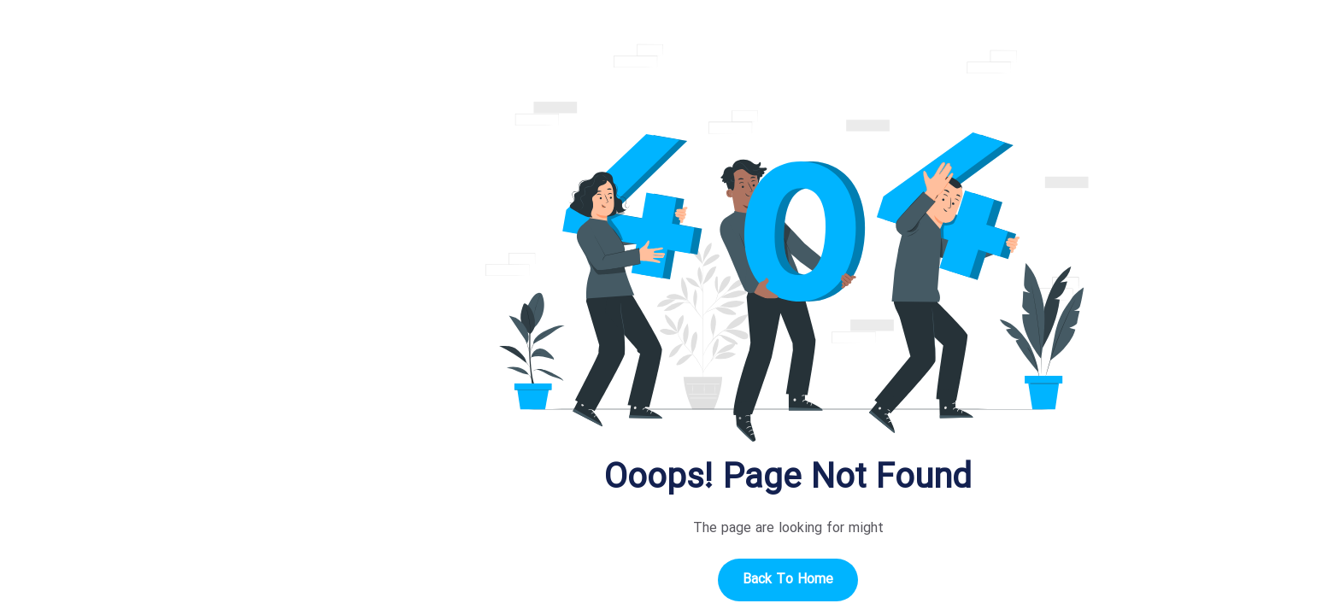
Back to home (670, 579)
